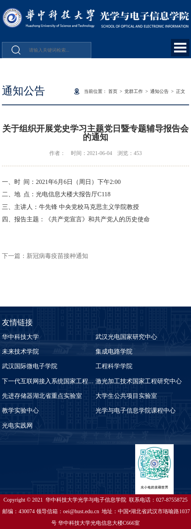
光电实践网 (17, 425)
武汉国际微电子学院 (29, 366)
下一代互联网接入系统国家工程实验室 (54, 381)
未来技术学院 (20, 351)
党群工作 (133, 91)
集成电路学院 (114, 351)
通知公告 (159, 91)
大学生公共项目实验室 (126, 396)
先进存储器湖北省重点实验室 (42, 396)
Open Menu (180, 47)
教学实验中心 (20, 410)
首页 (112, 91)
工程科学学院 (114, 366)
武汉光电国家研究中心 (126, 337)
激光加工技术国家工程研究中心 (139, 381)
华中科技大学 (20, 337)
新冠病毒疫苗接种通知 (57, 256)
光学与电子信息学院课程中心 (136, 410)
